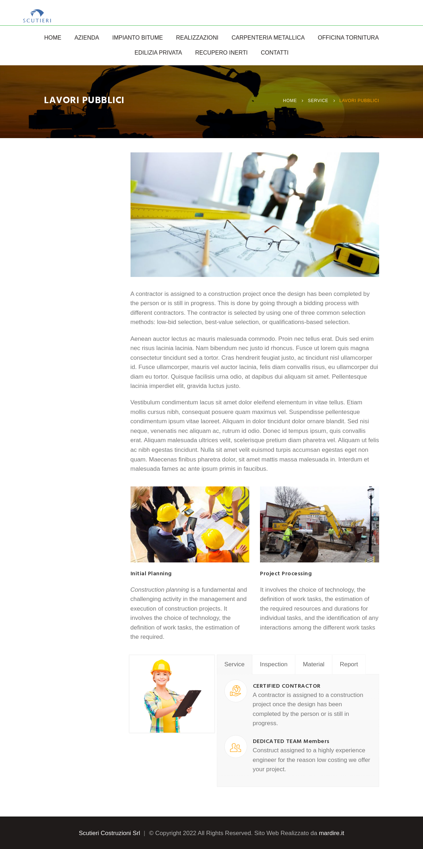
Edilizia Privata (158, 53)
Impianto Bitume (137, 38)
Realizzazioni (197, 38)
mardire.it (331, 833)
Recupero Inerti (221, 53)
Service (318, 100)
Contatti (275, 53)
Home (52, 38)
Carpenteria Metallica (268, 38)
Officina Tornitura (348, 38)
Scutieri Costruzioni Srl (109, 833)
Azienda (87, 38)
